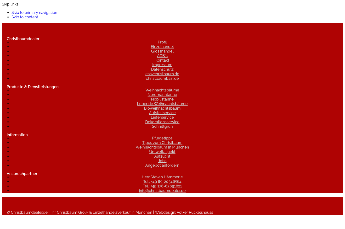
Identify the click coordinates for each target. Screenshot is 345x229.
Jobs (162, 161)
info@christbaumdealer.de (162, 190)
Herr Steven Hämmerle (162, 177)
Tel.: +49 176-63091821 (162, 186)
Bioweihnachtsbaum (162, 108)
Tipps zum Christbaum (162, 142)
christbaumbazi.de (162, 78)
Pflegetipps (162, 138)
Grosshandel (162, 51)
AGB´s (162, 55)
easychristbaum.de (162, 74)
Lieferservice (162, 117)
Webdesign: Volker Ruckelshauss (184, 212)
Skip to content (24, 17)
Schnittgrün (162, 126)
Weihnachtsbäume (162, 90)
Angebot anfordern (162, 165)
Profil (162, 42)
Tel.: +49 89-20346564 (162, 181)
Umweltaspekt (162, 151)
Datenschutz (162, 69)
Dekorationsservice (162, 122)
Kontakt (162, 60)
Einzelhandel (162, 46)
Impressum (162, 65)
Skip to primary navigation (34, 12)
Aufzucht (162, 156)
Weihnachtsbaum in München (162, 147)
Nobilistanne (162, 99)
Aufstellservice (162, 113)
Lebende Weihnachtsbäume (162, 103)
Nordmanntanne (162, 94)
